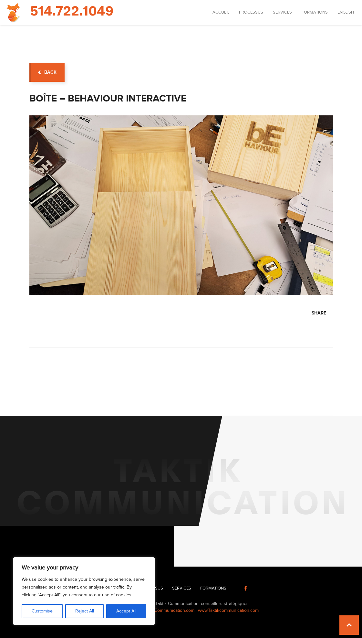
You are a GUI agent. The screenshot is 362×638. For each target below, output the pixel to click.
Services (282, 12)
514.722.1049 (71, 11)
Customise (42, 611)
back (47, 72)
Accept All (126, 611)
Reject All (84, 611)
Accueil (220, 12)
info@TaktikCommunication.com (163, 610)
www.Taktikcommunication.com (228, 610)
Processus (251, 12)
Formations (315, 12)
